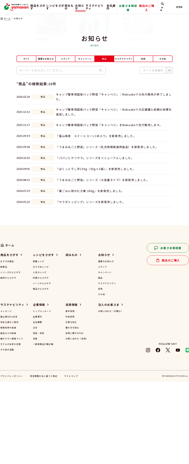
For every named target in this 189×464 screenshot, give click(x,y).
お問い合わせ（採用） (77, 421)
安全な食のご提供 (9, 405)
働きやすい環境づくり (11, 421)
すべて (26, 58)
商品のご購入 (153, 9)
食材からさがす (8, 360)
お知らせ (83, 7)
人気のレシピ (39, 355)
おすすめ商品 (7, 344)
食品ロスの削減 (8, 416)
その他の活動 (7, 432)
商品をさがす (35, 7)
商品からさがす (41, 371)
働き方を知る (72, 410)
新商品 (3, 349)
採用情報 (72, 387)
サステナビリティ (102, 7)
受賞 (35, 421)
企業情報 (39, 387)
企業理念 (37, 399)
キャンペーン (85, 58)
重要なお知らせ (46, 58)
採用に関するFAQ (74, 416)
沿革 (35, 410)
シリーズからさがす (10, 355)
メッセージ (6, 394)
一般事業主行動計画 (43, 427)
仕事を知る (71, 405)
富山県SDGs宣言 (8, 399)
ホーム (7, 18)
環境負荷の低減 (8, 410)
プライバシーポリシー (11, 458)
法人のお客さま (108, 387)
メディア (65, 58)
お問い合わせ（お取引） (110, 394)
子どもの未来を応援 (10, 427)
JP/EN (180, 7)
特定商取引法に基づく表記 (43, 458)
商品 (100, 360)
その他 (162, 58)
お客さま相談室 (138, 9)
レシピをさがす (54, 7)
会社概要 (37, 405)
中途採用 (70, 399)
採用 (143, 58)
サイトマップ (71, 458)
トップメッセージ (42, 394)
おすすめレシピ (41, 349)
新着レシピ (38, 344)
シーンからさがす (42, 366)
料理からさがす (41, 360)
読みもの (70, 7)
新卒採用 (70, 394)
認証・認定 (38, 416)
